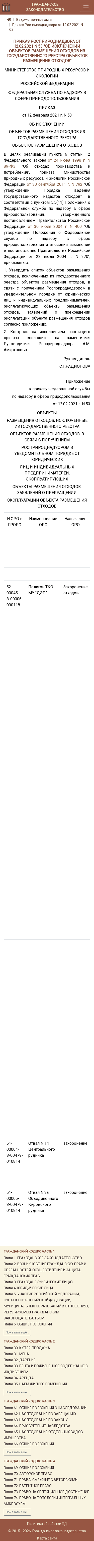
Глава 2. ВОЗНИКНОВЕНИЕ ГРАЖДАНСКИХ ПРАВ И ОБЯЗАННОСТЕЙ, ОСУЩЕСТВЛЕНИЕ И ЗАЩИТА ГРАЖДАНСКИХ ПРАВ (45, 1270)
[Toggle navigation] (86, 7)
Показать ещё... (17, 1332)
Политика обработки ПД (47, 1524)
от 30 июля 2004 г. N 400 (55, 226)
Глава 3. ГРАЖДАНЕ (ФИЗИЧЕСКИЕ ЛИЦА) (38, 1282)
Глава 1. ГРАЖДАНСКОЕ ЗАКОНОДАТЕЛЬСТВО (43, 1258)
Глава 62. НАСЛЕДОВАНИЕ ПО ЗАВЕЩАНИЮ (40, 1414)
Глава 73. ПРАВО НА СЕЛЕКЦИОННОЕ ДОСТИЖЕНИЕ (46, 1492)
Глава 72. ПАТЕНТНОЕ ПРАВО (28, 1486)
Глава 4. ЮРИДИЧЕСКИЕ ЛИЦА (29, 1288)
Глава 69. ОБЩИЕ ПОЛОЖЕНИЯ (29, 1468)
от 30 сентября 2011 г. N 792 (54, 184)
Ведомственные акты (34, 20)
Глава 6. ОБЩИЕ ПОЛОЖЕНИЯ (28, 1324)
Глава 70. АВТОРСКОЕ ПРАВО (28, 1474)
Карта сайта (47, 1538)
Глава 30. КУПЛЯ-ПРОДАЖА (27, 1348)
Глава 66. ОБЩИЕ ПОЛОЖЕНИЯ (29, 1444)
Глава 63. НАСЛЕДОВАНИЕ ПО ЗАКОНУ (36, 1420)
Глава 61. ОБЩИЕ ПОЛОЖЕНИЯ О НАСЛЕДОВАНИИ (45, 1408)
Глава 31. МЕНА (16, 1354)
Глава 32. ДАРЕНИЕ (20, 1360)
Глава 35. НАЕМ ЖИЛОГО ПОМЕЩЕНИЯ (35, 1384)
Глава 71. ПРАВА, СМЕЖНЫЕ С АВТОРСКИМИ (40, 1480)
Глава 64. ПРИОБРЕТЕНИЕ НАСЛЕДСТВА (37, 1426)
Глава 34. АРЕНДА (19, 1378)
